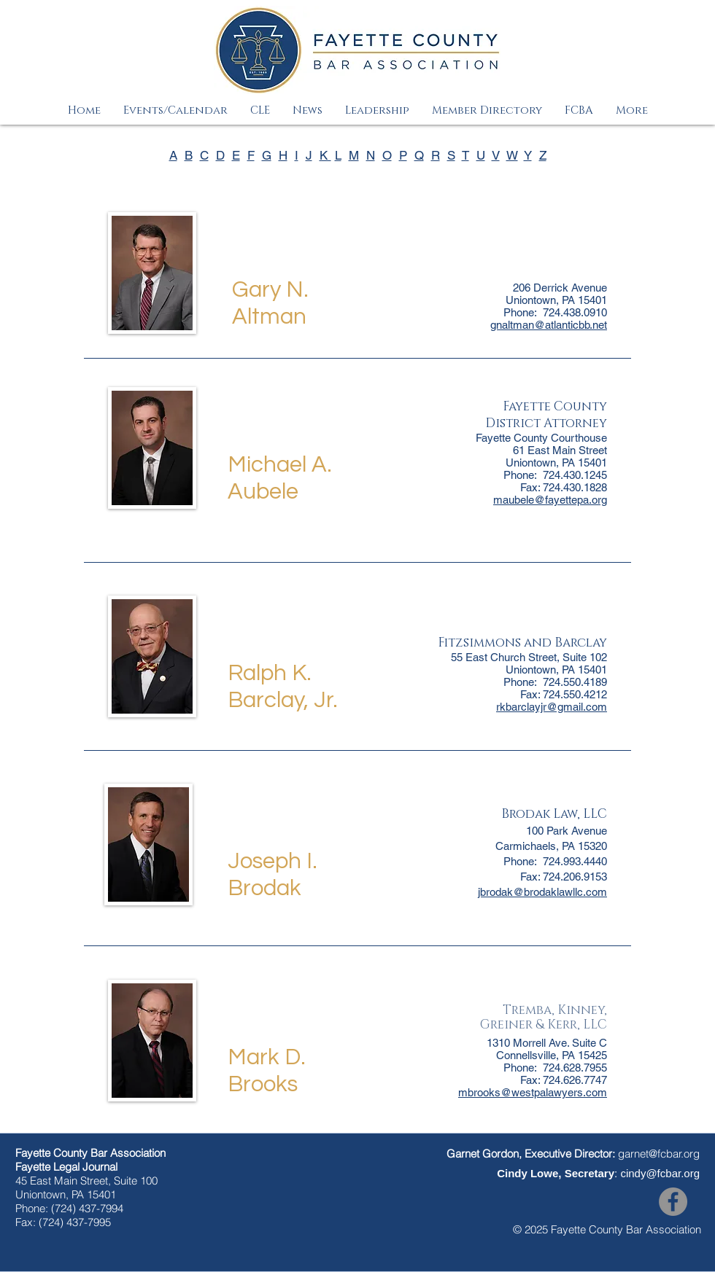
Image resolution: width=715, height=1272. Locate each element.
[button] (175, 110)
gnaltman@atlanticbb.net (548, 325)
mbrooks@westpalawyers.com (532, 1092)
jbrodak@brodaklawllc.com (542, 892)
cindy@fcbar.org (660, 1173)
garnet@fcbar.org (659, 1153)
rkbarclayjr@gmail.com (551, 707)
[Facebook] (673, 1201)
